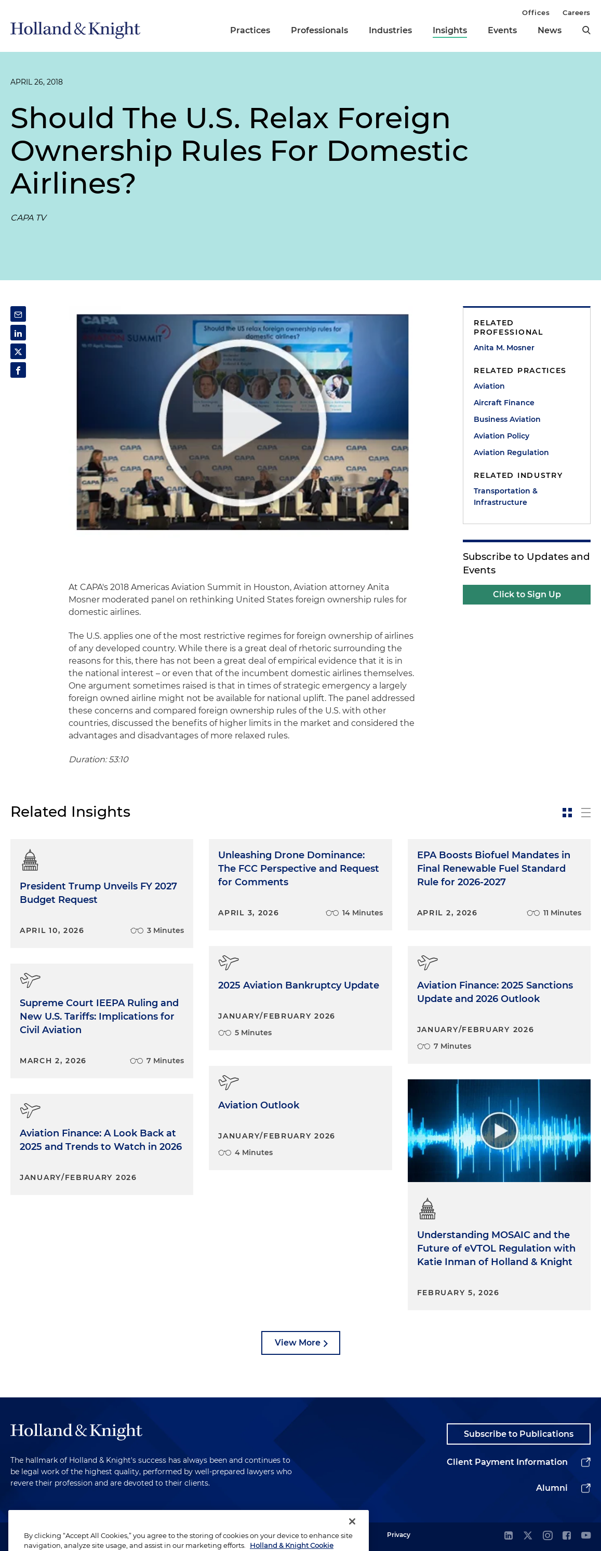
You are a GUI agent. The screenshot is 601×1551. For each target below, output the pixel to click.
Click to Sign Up (527, 594)
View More (297, 1343)
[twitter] (527, 1536)
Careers (577, 12)
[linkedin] (508, 1536)
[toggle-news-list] (586, 812)
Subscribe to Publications (518, 1434)
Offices (536, 12)
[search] (586, 30)
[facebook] (567, 1536)
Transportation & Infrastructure (506, 496)
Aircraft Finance (504, 402)
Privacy (398, 1535)
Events (502, 30)
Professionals (319, 30)
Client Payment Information (507, 1462)
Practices (250, 30)
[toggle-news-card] (567, 812)
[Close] (352, 1534)
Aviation (489, 386)
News (550, 30)
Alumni (552, 1488)
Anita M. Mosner (504, 347)
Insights (450, 30)
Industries (390, 30)
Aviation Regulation (511, 452)
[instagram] (547, 1536)
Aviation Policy (501, 436)
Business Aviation (507, 419)
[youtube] (586, 1536)
